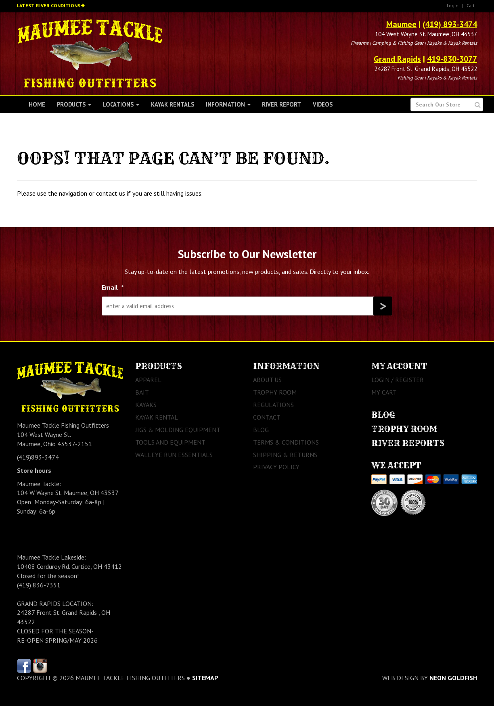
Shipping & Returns (285, 455)
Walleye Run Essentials (174, 455)
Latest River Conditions (48, 5)
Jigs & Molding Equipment (177, 430)
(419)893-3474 (38, 457)
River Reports (407, 443)
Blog (261, 430)
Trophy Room (275, 392)
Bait (142, 392)
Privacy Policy (276, 467)
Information (228, 104)
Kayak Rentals (172, 104)
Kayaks (146, 405)
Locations (121, 104)
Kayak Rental (156, 417)
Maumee (401, 24)
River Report (281, 104)
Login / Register (397, 380)
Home (37, 104)
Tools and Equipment (170, 442)
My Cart (384, 392)
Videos (323, 104)
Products (74, 104)
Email (113, 287)
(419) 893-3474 (450, 24)
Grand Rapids (397, 59)
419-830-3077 (452, 59)
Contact (266, 417)
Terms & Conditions (286, 442)
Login (452, 5)
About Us (267, 380)
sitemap (205, 678)
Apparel (148, 380)
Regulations (273, 405)
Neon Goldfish (453, 678)
